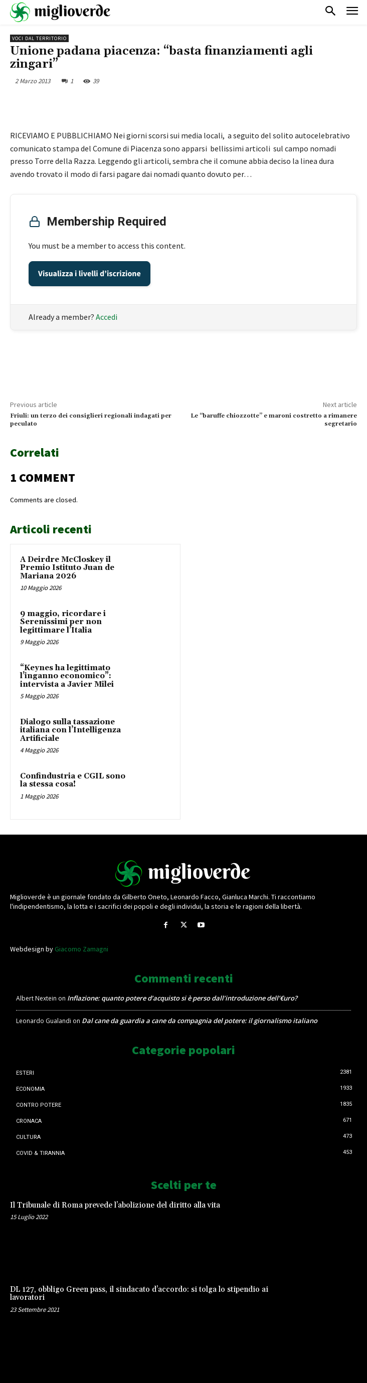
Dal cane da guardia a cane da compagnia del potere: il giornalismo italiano (199, 1020)
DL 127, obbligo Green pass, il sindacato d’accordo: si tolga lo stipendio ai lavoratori (139, 1294)
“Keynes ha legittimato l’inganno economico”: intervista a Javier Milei (67, 676)
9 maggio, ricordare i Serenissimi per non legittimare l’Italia (63, 622)
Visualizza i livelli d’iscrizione (89, 274)
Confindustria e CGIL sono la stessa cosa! (72, 780)
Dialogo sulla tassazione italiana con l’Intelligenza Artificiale (70, 730)
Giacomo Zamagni (81, 948)
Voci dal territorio (39, 38)
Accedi (106, 317)
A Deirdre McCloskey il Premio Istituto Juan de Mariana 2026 (67, 568)
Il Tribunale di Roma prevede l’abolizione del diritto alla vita (115, 1205)
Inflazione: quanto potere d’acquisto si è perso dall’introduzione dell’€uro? (182, 998)
